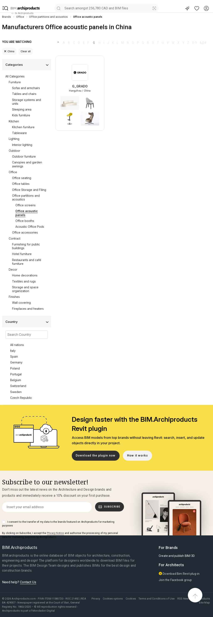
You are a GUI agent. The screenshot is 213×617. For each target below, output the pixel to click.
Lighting (14, 139)
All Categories (15, 76)
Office (13, 172)
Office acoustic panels (26, 212)
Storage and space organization (25, 289)
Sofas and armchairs (26, 88)
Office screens (25, 205)
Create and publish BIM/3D (177, 555)
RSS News (183, 598)
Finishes (14, 297)
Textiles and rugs (24, 281)
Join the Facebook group (175, 580)
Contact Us (28, 582)
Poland (15, 368)
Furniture (15, 82)
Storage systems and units (26, 101)
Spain (14, 356)
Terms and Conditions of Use (157, 598)
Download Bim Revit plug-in (179, 573)
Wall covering (21, 302)
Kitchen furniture (23, 127)
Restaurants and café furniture (26, 261)
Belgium (15, 380)
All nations (17, 345)
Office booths (24, 221)
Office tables (21, 183)
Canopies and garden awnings (27, 164)
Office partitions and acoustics (26, 197)
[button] (5, 8)
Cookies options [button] (113, 598)
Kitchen (14, 121)
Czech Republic (21, 397)
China (9, 51)
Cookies (131, 598)
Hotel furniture (22, 254)
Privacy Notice (55, 533)
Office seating (21, 178)
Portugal (16, 374)
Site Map (204, 602)
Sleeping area (21, 109)
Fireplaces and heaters (28, 308)
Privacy (96, 598)
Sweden (16, 392)
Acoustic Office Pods (29, 226)
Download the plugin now (95, 455)
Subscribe (109, 506)
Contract (14, 238)
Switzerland (18, 386)
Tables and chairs (24, 94)
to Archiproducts (22, 13)
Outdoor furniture (24, 156)
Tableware (19, 133)
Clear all (26, 51)
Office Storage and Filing (29, 190)
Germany (16, 362)
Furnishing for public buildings (26, 246)
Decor (13, 269)
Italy (13, 350)
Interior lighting (22, 145)
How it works (137, 455)
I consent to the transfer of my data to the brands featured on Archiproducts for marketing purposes (58, 523)
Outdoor (14, 150)
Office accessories (25, 232)
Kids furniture (21, 115)
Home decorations (24, 275)
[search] (58, 8)
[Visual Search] (154, 8)
